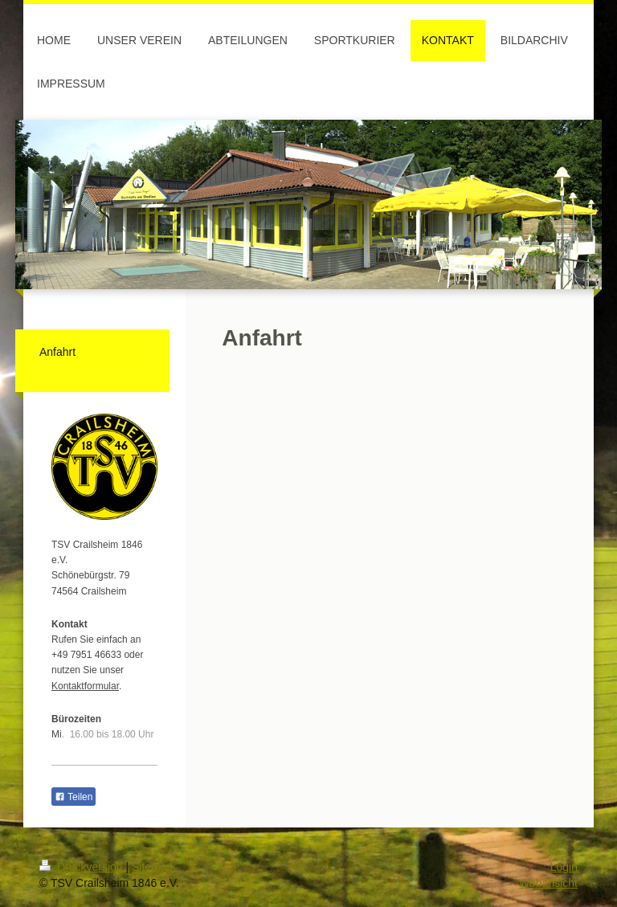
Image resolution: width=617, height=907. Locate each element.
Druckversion (82, 866)
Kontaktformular (85, 686)
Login (564, 866)
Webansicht (548, 882)
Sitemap (152, 866)
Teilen (73, 797)
